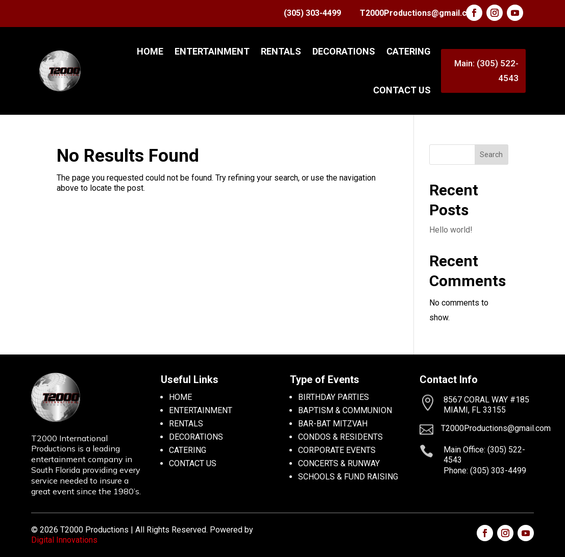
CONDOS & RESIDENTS (340, 437)
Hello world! (451, 230)
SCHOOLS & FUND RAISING (348, 477)
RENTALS (281, 51)
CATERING (408, 51)
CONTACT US (402, 90)
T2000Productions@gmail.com (419, 13)
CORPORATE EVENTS (337, 450)
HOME (180, 397)
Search (491, 154)
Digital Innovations (64, 540)
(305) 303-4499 (312, 13)
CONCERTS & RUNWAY (339, 463)
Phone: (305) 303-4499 (485, 470)
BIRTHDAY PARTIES (333, 397)
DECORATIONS (343, 51)
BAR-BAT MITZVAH (332, 423)
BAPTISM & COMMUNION (345, 410)
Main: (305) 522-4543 (486, 70)
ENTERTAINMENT (212, 51)
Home (150, 51)
